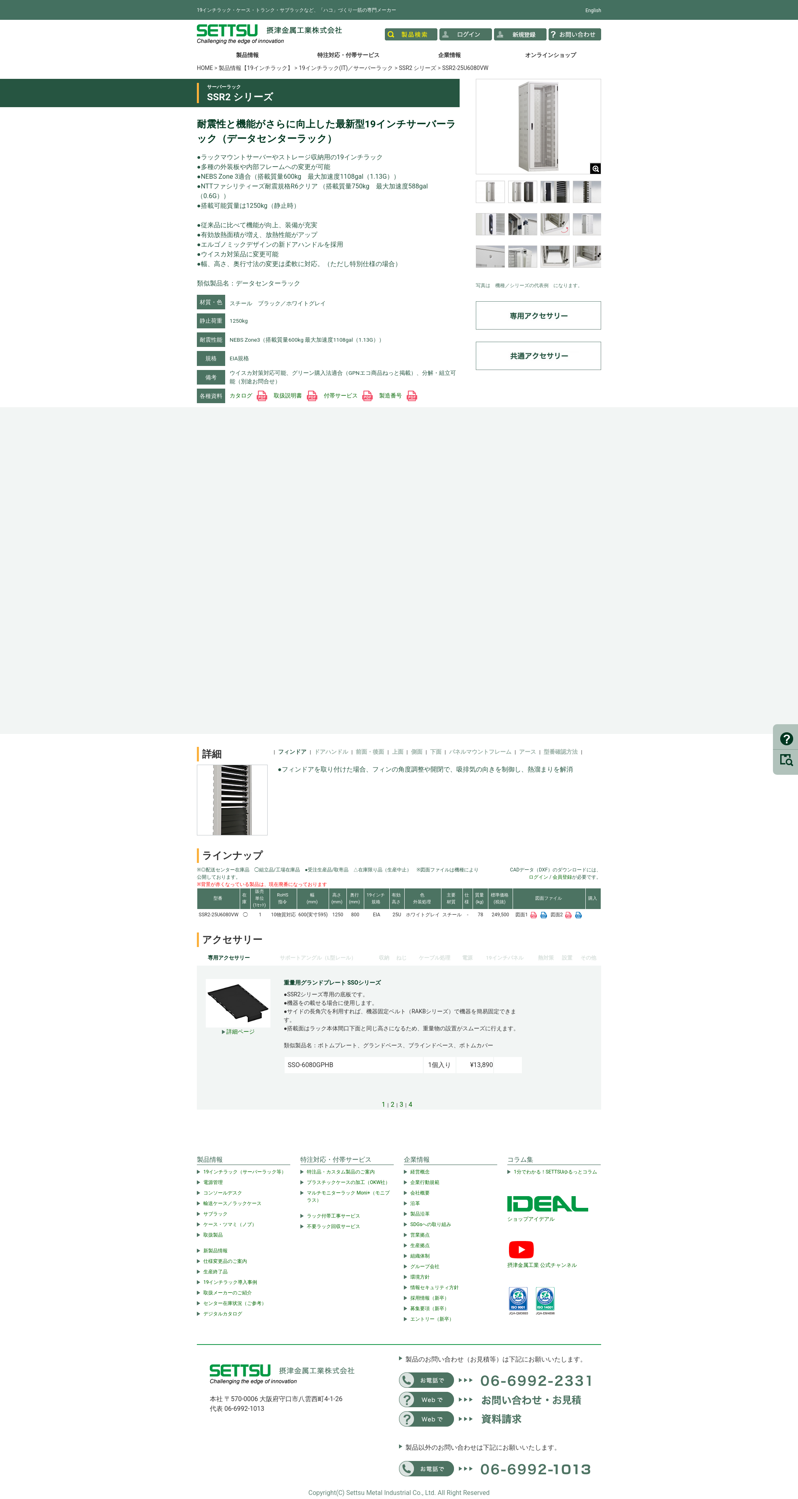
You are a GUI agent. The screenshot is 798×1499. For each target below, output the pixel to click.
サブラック (215, 1214)
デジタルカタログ (222, 1314)
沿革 (415, 1203)
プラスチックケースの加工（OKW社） (348, 1182)
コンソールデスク (222, 1193)
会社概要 (420, 1193)
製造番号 (398, 395)
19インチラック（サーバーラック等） (245, 1172)
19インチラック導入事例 (230, 1282)
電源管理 (213, 1182)
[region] (538, 229)
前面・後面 (370, 751)
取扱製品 (213, 1235)
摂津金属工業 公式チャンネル (542, 1265)
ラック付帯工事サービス (333, 1216)
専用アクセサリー (229, 958)
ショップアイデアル (531, 1219)
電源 (467, 958)
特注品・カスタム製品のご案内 (341, 1172)
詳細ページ (238, 1031)
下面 (435, 751)
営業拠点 (420, 1235)
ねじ (401, 958)
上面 (397, 751)
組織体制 (420, 1256)
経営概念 (420, 1172)
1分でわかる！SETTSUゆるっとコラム (555, 1172)
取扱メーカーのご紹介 (227, 1293)
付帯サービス (348, 395)
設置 (567, 958)
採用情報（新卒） (429, 1298)
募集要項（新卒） (429, 1308)
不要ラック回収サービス (333, 1226)
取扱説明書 (295, 395)
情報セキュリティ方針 (434, 1287)
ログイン (538, 877)
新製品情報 (215, 1251)
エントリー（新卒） (432, 1319)
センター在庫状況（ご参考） (234, 1303)
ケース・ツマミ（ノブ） (230, 1224)
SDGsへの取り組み (430, 1224)
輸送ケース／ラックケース (232, 1203)
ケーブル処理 (434, 958)
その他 (588, 958)
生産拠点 (420, 1245)
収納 (384, 958)
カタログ (248, 395)
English (593, 10)
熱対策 (546, 958)
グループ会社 (424, 1266)
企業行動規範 (424, 1182)
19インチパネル (505, 958)
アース (527, 751)
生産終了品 (215, 1272)
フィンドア (292, 751)
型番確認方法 (561, 751)
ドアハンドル (331, 751)
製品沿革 (420, 1214)
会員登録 (562, 877)
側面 (416, 751)
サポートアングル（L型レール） (318, 958)
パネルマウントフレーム (480, 751)
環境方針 (420, 1277)
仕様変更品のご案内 (225, 1261)
